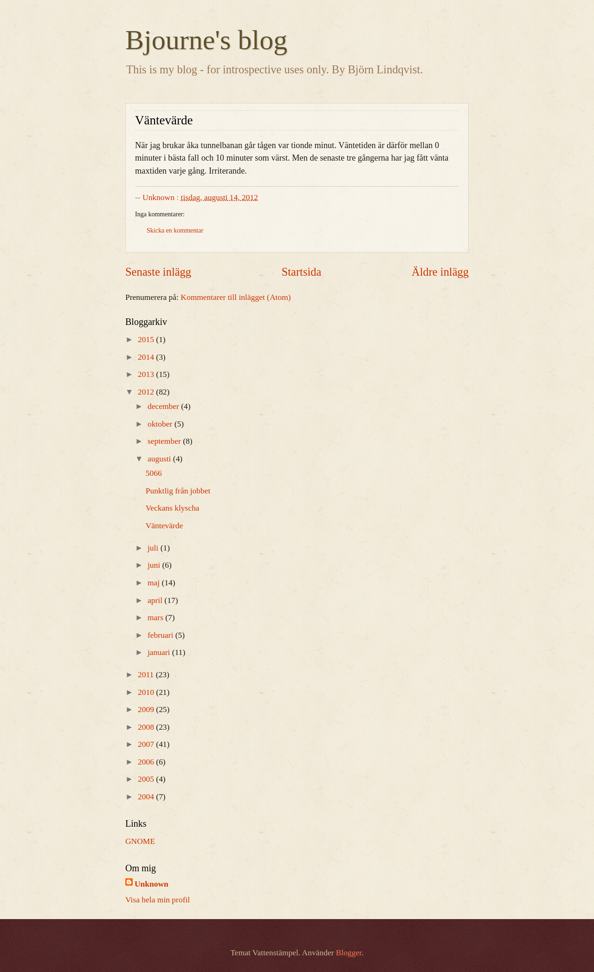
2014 (147, 357)
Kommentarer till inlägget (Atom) (236, 297)
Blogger (349, 952)
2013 (147, 374)
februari (161, 635)
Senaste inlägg (158, 272)
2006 (147, 761)
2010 (147, 692)
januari (160, 652)
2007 (147, 744)
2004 (147, 796)
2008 (147, 727)
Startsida (302, 272)
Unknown (151, 883)
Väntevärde (164, 525)
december (164, 406)
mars (156, 617)
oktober (161, 423)
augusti (160, 458)
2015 (147, 339)
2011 (147, 674)
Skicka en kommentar (175, 230)
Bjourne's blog (206, 40)
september (165, 441)
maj (155, 582)
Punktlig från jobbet (178, 490)
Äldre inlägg (440, 272)
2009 (147, 709)
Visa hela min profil (157, 899)
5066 (154, 473)
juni (155, 565)
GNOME (140, 841)
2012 (147, 391)
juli (154, 547)
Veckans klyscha (173, 507)
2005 (147, 779)
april (156, 600)
